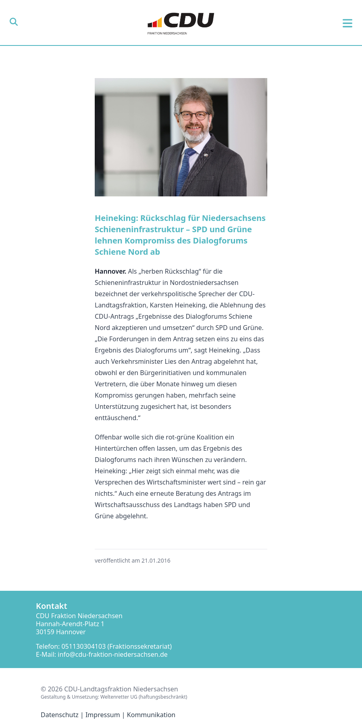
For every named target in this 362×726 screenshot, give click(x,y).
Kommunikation (151, 714)
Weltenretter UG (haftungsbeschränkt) (143, 696)
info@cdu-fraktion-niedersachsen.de (113, 654)
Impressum (102, 714)
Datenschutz (60, 714)
